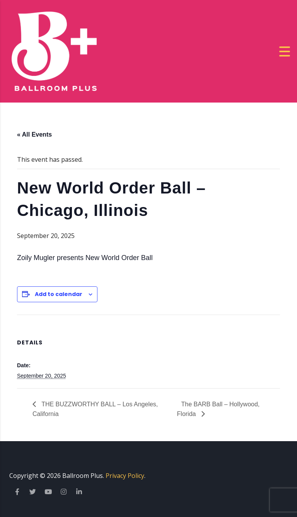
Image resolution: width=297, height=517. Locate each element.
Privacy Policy (125, 475)
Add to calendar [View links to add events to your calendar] (58, 294)
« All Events (34, 134)
